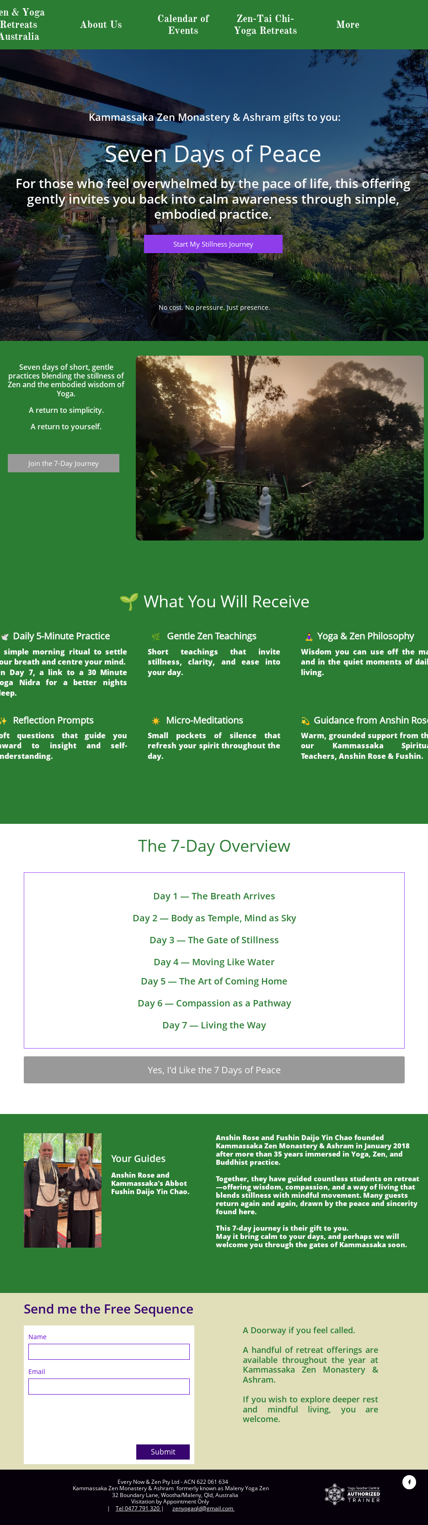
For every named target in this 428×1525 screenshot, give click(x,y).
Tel (120, 1508)
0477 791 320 (142, 1508)
